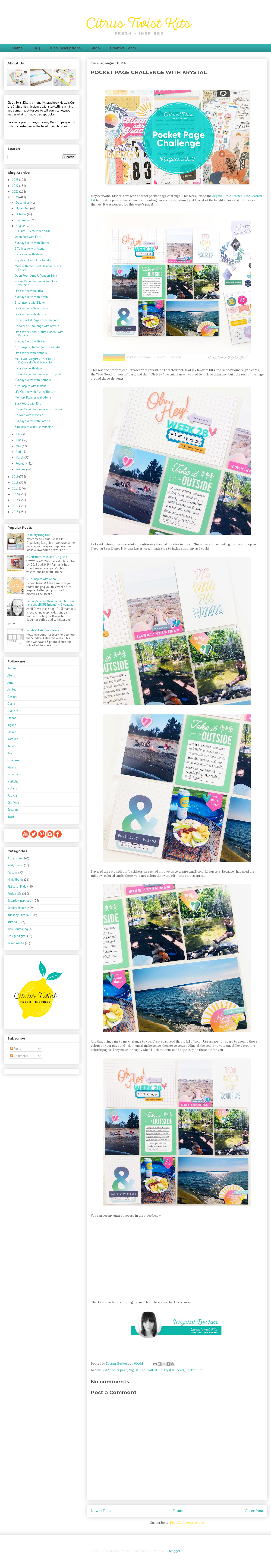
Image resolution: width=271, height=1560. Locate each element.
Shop (95, 48)
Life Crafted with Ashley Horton (35, 392)
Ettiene (11, 718)
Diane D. (13, 711)
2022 (15, 186)
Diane (11, 704)
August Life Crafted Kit (145, 1370)
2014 (15, 506)
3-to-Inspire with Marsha (31, 386)
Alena (11, 675)
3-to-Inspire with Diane (30, 303)
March (20, 458)
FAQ (36, 48)
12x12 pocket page (114, 1370)
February (22, 464)
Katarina (12, 739)
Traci (10, 817)
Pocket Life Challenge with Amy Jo (37, 326)
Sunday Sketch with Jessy (42, 630)
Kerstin (11, 746)
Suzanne (13, 810)
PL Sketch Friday (17, 887)
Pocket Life (194, 1370)
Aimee (11, 668)
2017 (15, 488)
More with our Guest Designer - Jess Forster (38, 268)
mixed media (15, 943)
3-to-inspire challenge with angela (37, 347)
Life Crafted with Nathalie (31, 353)
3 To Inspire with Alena (29, 249)
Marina (11, 767)
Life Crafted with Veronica (31, 308)
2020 (15, 197)
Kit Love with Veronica (29, 415)
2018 (15, 482)
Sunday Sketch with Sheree (32, 243)
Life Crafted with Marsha (30, 314)
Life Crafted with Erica (29, 291)
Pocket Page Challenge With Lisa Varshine (36, 283)
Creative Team (123, 48)
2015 (15, 500)
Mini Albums (15, 880)
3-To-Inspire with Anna (41, 579)
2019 (15, 477)
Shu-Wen (13, 803)
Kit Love (12, 872)
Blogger (174, 1551)
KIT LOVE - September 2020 (32, 231)
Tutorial (12, 922)
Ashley (11, 690)
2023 (15, 180)
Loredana (13, 760)
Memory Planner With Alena (33, 397)
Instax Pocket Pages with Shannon (37, 320)
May (19, 446)
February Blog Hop (38, 535)
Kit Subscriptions (65, 48)
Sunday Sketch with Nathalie (33, 380)
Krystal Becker (173, 1370)
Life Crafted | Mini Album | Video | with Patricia (39, 334)
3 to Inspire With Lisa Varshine (34, 427)
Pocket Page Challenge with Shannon (39, 409)
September (23, 220)
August (20, 226)
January (21, 469)
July (18, 434)
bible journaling (17, 929)
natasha (12, 774)
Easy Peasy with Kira (28, 403)
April (19, 452)
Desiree (12, 697)
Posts (15, 1049)
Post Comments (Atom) (187, 1523)
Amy (10, 683)
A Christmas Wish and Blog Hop (46, 557)
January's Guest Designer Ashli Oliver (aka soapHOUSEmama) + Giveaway (50, 603)
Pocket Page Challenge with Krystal (38, 374)
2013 (15, 512)
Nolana (12, 788)
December (23, 203)
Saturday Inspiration (20, 901)
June (19, 440)
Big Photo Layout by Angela (33, 260)
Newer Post (101, 1510)
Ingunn (11, 725)
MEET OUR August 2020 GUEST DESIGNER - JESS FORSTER (35, 361)
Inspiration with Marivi (29, 254)
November (23, 208)
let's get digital (16, 936)
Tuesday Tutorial (18, 915)
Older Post (254, 1510)
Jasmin (11, 732)
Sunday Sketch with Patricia (32, 421)
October (21, 214)
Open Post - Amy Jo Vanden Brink (36, 276)
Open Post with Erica (28, 237)
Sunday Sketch (16, 908)
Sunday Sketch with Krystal (32, 297)
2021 (15, 191)
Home (17, 48)
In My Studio (15, 865)
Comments (19, 1056)
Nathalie (13, 781)
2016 (15, 494)
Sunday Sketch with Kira (30, 341)
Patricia (12, 796)
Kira (10, 753)
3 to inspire (14, 858)
